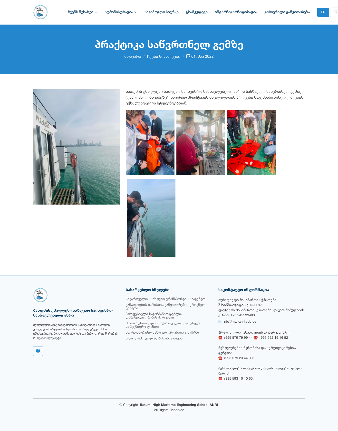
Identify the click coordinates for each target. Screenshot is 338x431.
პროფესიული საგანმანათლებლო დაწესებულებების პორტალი (154, 316)
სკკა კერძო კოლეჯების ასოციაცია (154, 338)
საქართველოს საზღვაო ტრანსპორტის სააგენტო (165, 299)
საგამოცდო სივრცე (162, 12)
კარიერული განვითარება (287, 12)
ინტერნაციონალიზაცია (236, 12)
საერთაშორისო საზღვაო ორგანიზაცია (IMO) (162, 332)
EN (323, 12)
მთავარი (132, 56)
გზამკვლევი (197, 12)
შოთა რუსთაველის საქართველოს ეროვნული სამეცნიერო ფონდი (163, 325)
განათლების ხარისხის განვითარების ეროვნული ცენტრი (166, 306)
